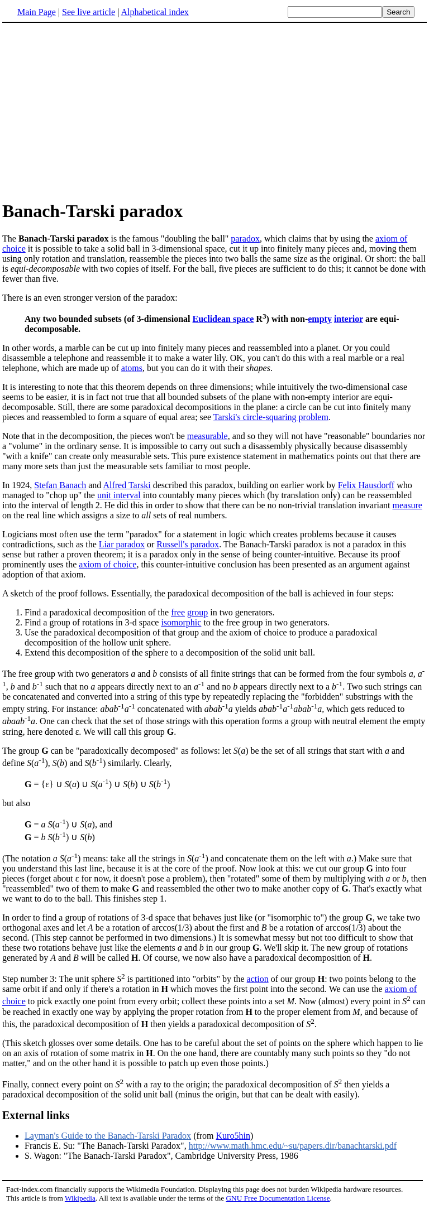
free (178, 612)
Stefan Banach (60, 485)
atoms (131, 368)
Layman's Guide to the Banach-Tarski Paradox (108, 1135)
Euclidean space (223, 319)
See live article (88, 12)
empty (320, 319)
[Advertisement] (96, 111)
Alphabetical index (154, 12)
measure (407, 505)
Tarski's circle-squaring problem (270, 417)
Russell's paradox (187, 544)
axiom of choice (107, 564)
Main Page (36, 12)
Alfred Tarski (126, 485)
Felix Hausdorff (366, 485)
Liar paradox (122, 544)
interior (348, 319)
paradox (245, 238)
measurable (207, 436)
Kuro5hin (233, 1135)
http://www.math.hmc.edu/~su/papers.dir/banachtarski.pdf (293, 1145)
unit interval (119, 495)
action (258, 979)
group (197, 612)
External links (36, 1115)
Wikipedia (80, 1198)
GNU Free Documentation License (278, 1198)
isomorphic (181, 622)
